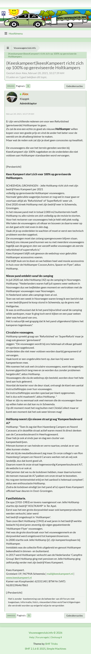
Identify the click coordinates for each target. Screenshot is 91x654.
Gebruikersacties (74, 86)
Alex (25, 94)
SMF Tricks (51, 643)
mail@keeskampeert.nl (60, 573)
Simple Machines (56, 648)
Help (31, 637)
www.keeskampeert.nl (19, 577)
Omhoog (11, 616)
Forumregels (42, 637)
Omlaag (10, 86)
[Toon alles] (8, 47)
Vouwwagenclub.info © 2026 (45, 632)
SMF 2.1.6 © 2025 (35, 648)
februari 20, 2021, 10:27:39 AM (20, 114)
